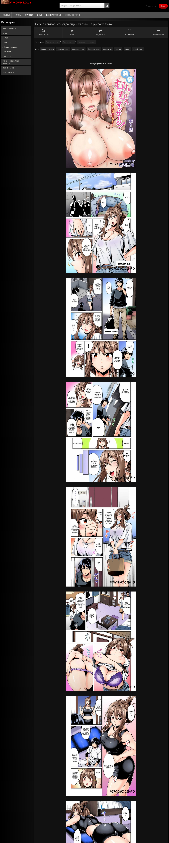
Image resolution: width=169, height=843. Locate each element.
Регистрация (151, 6)
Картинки (29, 15)
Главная (6, 15)
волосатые (107, 49)
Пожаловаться (158, 32)
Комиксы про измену (86, 42)
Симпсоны (6, 56)
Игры (4, 33)
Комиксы (17, 15)
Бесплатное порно (72, 15)
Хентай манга (8, 72)
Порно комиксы (9, 28)
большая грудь (78, 49)
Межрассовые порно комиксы (11, 62)
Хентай (39, 15)
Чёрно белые (8, 68)
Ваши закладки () (53, 15)
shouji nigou (137, 49)
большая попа (93, 49)
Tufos (4, 42)
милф (127, 49)
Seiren (5, 38)
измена (118, 49)
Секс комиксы (63, 49)
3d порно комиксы (10, 47)
